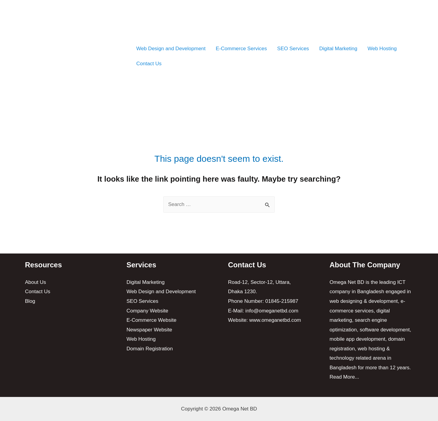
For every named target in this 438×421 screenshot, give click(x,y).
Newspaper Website (149, 330)
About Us (35, 282)
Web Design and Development (170, 48)
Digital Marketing (338, 48)
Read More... (344, 377)
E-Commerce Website (152, 320)
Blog (30, 301)
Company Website (147, 311)
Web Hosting (382, 48)
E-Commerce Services (241, 48)
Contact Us (149, 63)
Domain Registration (150, 349)
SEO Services (293, 48)
